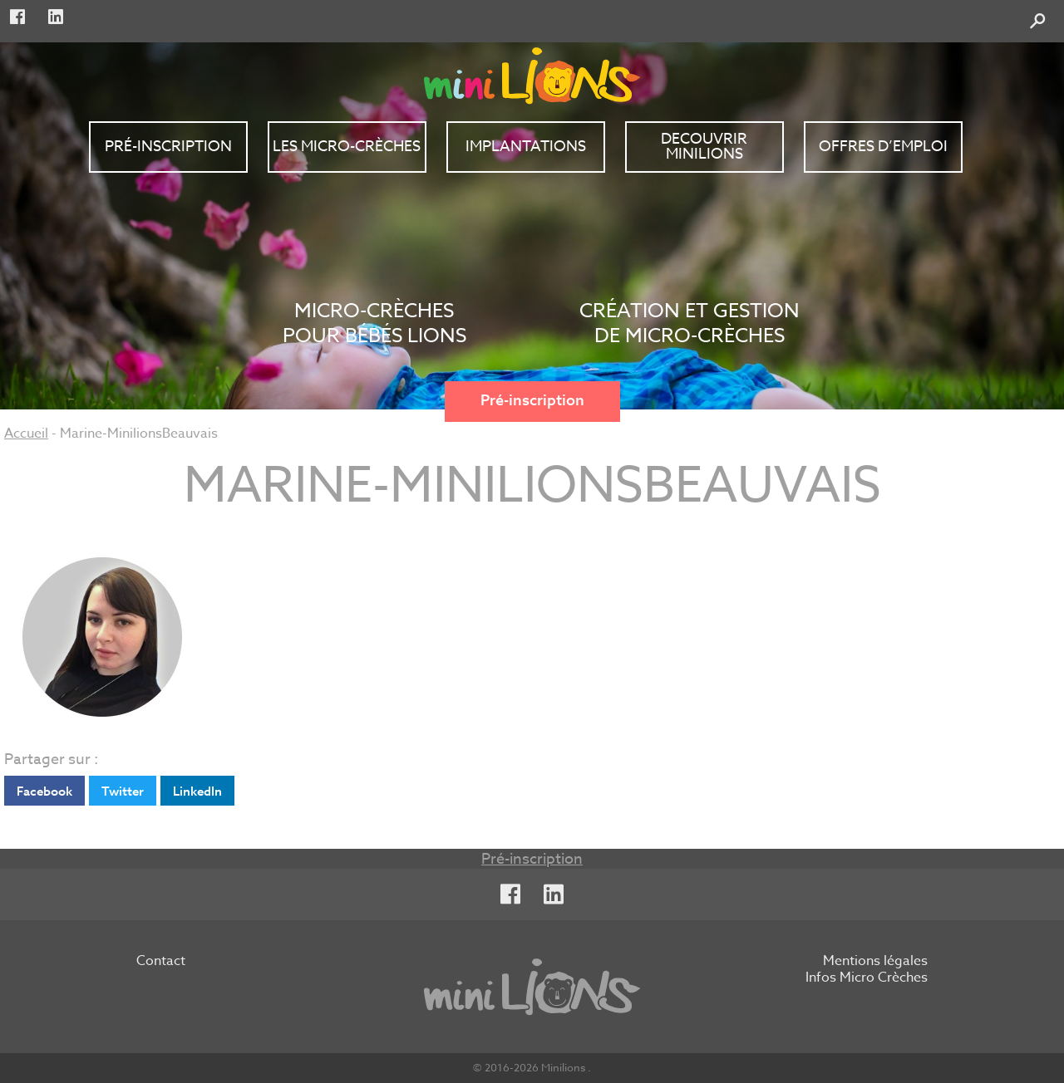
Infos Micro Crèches (866, 978)
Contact (160, 961)
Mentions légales (875, 961)
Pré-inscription (532, 401)
